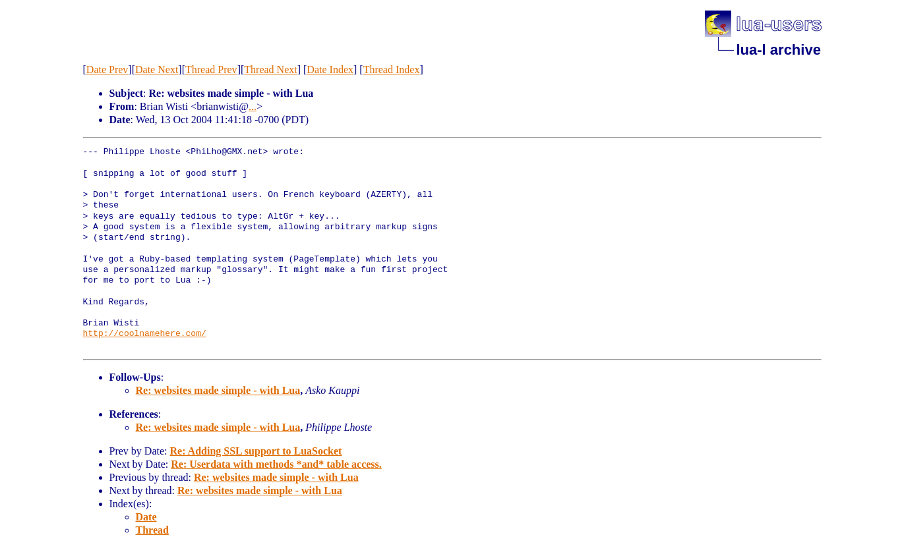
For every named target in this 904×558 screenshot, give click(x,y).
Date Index (330, 69)
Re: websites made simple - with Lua (218, 390)
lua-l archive (779, 50)
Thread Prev (211, 69)
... (252, 106)
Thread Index (391, 69)
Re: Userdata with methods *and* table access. (276, 464)
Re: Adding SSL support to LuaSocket (255, 451)
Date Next (156, 69)
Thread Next (270, 69)
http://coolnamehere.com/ (144, 334)
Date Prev (107, 69)
